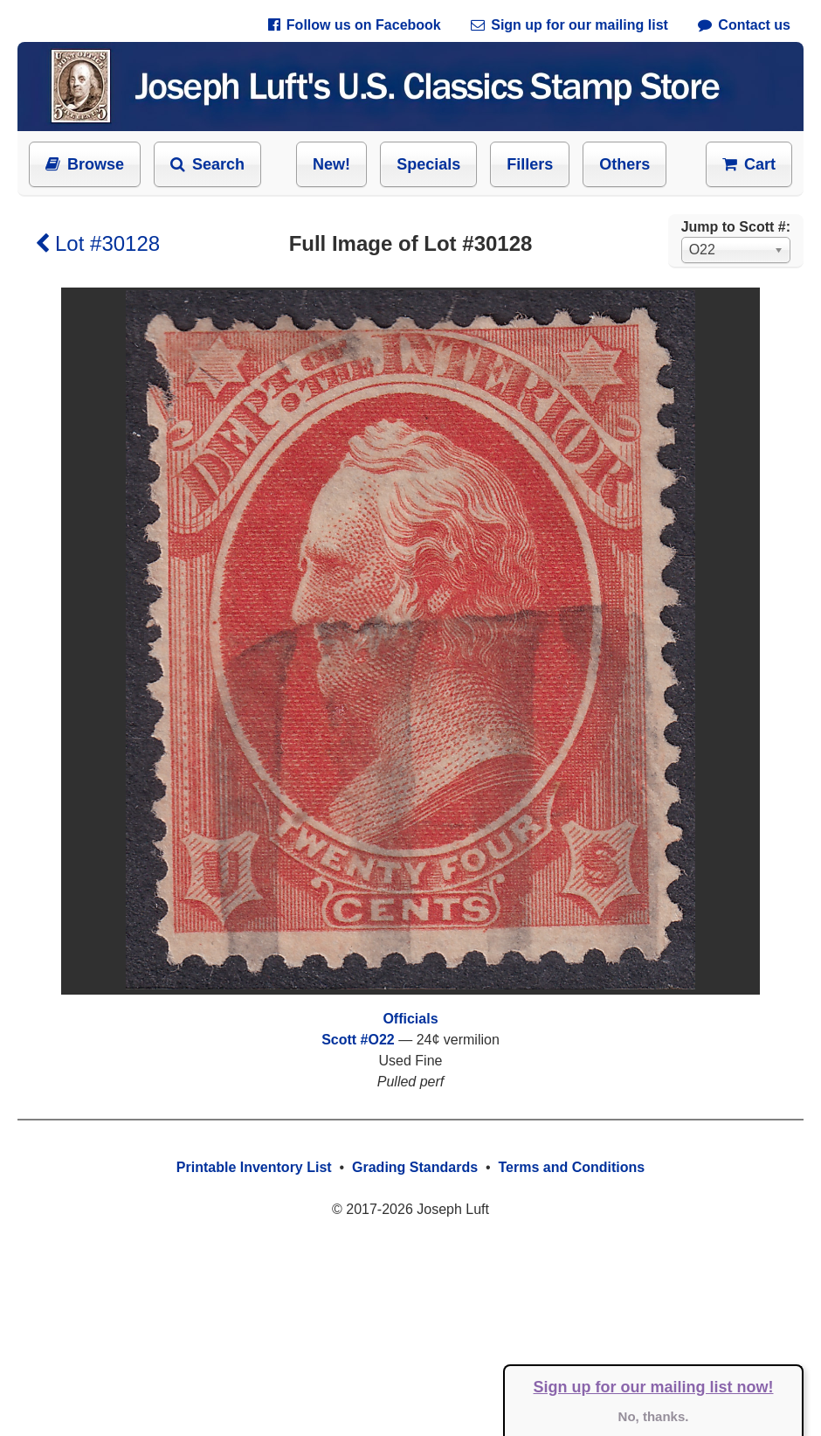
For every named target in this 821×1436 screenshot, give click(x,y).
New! (331, 164)
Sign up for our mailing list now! (654, 1387)
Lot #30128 (97, 243)
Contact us (744, 24)
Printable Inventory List (254, 1167)
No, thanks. (653, 1416)
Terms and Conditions (571, 1167)
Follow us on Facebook (354, 24)
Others (624, 164)
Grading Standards (415, 1167)
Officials (410, 1018)
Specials (428, 164)
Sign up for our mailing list (569, 24)
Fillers (530, 164)
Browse (84, 164)
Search (207, 164)
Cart (749, 164)
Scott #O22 (358, 1039)
